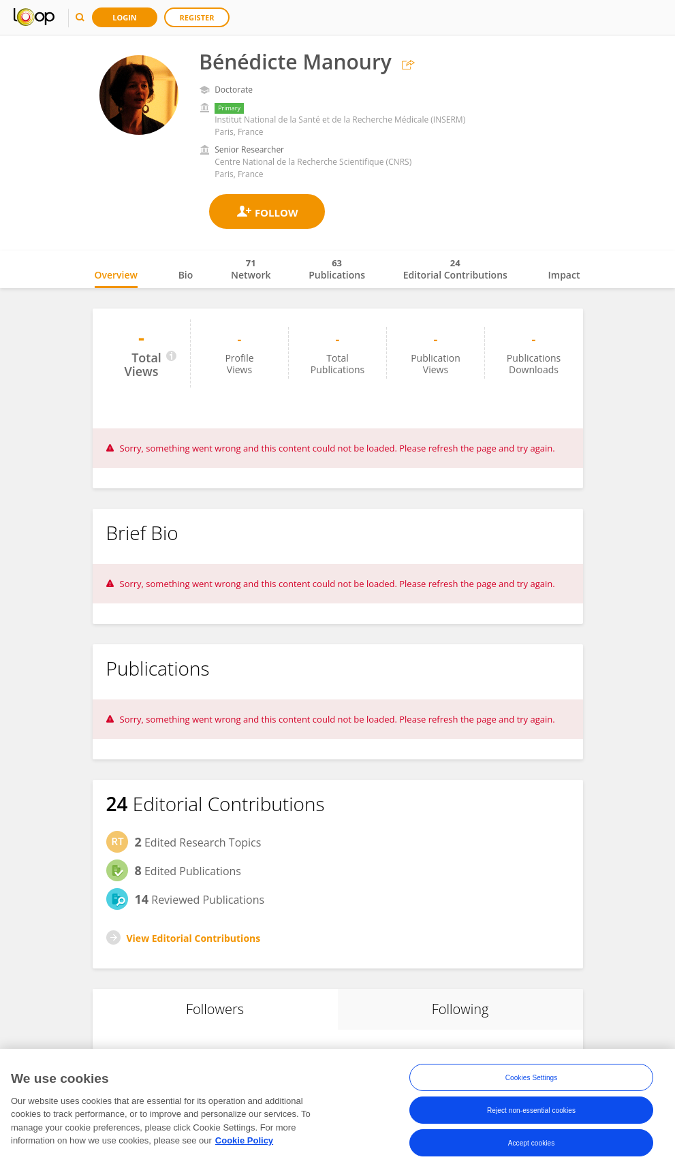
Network (251, 269)
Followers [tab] (215, 1009)
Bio (185, 274)
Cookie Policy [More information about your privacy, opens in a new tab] (244, 1144)
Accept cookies (531, 1146)
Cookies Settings (531, 1081)
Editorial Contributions (455, 269)
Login (124, 17)
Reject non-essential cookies (531, 1114)
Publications (337, 269)
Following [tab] (460, 1009)
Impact (564, 274)
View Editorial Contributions (194, 938)
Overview (116, 274)
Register (197, 17)
